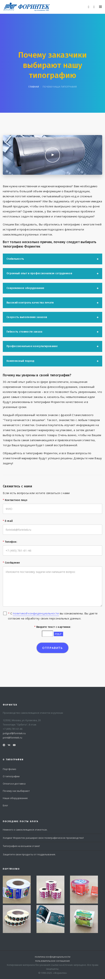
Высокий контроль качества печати (30, 302)
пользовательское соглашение (52, 960)
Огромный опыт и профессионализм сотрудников (39, 273)
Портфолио (9, 769)
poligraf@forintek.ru (14, 733)
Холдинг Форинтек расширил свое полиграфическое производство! (43, 837)
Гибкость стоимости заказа (24, 331)
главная (33, 86)
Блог (5, 805)
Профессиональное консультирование (32, 346)
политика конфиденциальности (52, 956)
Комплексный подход (20, 361)
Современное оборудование (25, 288)
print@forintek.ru (12, 737)
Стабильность (15, 258)
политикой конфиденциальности (36, 613)
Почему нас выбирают (16, 791)
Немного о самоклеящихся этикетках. (25, 829)
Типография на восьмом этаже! (21, 846)
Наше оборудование (15, 798)
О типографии (11, 776)
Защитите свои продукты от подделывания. (29, 854)
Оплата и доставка (14, 783)
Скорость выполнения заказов (27, 317)
